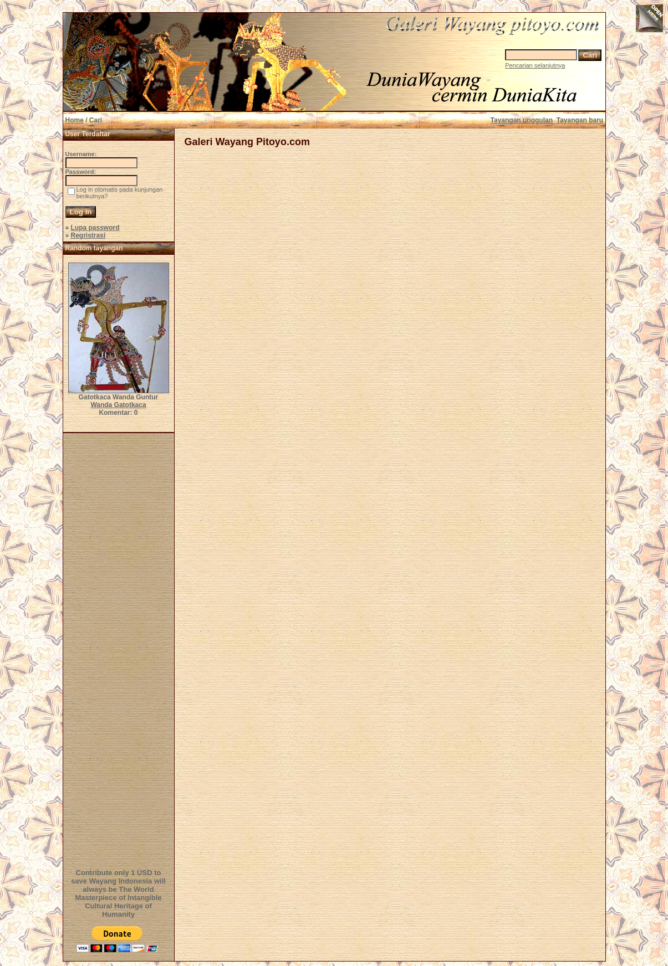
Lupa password (95, 228)
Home (74, 120)
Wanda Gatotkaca (118, 405)
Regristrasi (88, 235)
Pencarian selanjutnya (535, 65)
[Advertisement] (120, 649)
